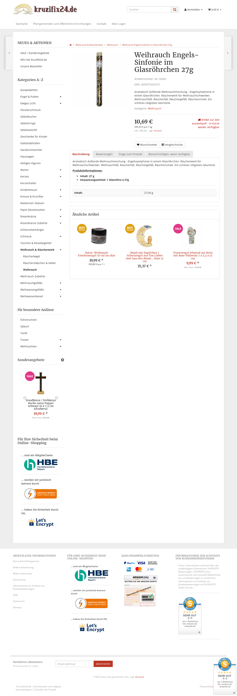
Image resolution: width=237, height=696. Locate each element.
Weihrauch (154, 108)
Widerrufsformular (22, 573)
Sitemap (17, 607)
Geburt (24, 326)
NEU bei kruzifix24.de (33, 59)
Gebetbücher (28, 116)
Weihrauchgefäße (42, 283)
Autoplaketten (29, 90)
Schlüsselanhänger (32, 229)
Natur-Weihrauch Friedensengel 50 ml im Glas (96, 254)
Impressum (19, 601)
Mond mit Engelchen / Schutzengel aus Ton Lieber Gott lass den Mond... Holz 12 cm (144, 257)
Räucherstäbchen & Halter (39, 263)
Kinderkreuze (42, 190)
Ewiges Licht (42, 103)
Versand (158, 130)
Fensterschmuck (30, 110)
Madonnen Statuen (32, 203)
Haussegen (27, 156)
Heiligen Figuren (30, 163)
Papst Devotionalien (42, 209)
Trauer (42, 339)
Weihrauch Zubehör (32, 276)
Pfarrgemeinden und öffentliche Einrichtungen (62, 24)
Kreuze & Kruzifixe (42, 196)
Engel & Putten (42, 96)
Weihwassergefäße (42, 289)
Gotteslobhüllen (30, 143)
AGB (15, 595)
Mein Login (119, 24)
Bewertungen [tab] (104, 154)
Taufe (23, 333)
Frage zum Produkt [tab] (130, 154)
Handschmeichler (31, 150)
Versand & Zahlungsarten (26, 561)
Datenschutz (19, 579)
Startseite (22, 24)
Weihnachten (42, 346)
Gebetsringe (28, 123)
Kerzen (42, 176)
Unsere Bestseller (31, 66)
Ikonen (42, 170)
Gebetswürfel (28, 130)
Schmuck (42, 236)
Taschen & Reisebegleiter (36, 243)
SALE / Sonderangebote (34, 53)
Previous (24, 398)
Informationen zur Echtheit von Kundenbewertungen (29, 587)
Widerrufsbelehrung (23, 567)
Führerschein (28, 319)
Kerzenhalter (28, 183)
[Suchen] (149, 9)
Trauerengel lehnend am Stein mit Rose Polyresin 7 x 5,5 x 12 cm (193, 255)
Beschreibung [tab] (81, 154)
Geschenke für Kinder (33, 136)
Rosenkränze (42, 216)
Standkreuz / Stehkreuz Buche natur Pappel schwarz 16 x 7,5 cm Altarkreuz (41, 404)
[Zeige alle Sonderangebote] (62, 360)
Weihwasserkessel (42, 296)
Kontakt (101, 24)
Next (56, 398)
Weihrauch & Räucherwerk (42, 249)
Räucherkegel (31, 256)
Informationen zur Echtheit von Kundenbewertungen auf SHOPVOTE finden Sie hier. (197, 584)
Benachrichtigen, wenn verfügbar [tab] (169, 154)
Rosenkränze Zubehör (42, 223)
